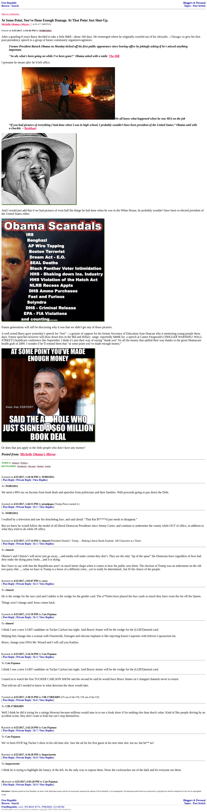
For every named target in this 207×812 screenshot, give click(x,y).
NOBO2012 (48, 477)
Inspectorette (49, 754)
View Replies (40, 480)
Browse (5, 5)
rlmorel (46, 540)
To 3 (35, 584)
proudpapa (48, 504)
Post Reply (9, 480)
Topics (187, 5)
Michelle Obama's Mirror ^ (16, 24)
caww (45, 581)
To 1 (35, 507)
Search (15, 5)
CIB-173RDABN (51, 697)
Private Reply (23, 480)
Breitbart (31, 128)
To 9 (35, 784)
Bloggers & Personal (194, 2)
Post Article (199, 5)
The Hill (114, 56)
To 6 (35, 700)
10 (2, 781)
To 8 (35, 757)
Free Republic (9, 2)
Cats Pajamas (49, 614)
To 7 (35, 730)
